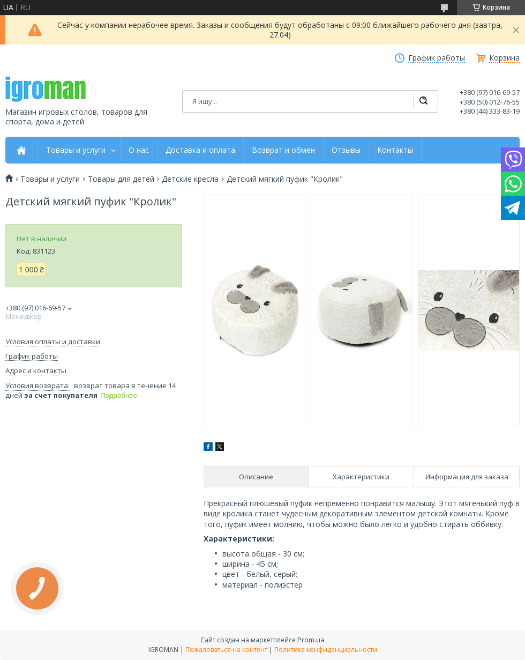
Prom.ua (311, 639)
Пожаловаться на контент (226, 649)
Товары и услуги (76, 150)
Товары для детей (121, 179)
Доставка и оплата (200, 150)
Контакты (395, 150)
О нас (139, 150)
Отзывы (346, 150)
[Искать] (423, 101)
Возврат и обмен (283, 150)
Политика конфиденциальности (325, 649)
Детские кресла (190, 179)
